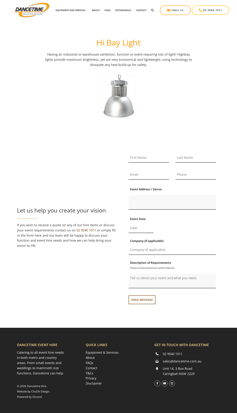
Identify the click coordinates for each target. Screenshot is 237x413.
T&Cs (89, 373)
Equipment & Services (102, 352)
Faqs (107, 10)
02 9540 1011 (201, 8)
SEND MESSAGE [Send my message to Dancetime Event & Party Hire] (142, 299)
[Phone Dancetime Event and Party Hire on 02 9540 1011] (86, 230)
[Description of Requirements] (172, 281)
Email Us (167, 8)
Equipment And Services (70, 10)
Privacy (91, 378)
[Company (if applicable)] (172, 250)
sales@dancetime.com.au (182, 361)
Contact (141, 10)
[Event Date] (141, 228)
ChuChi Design (40, 391)
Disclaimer (94, 383)
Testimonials (123, 10)
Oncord (37, 397)
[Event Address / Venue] (172, 202)
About (96, 10)
